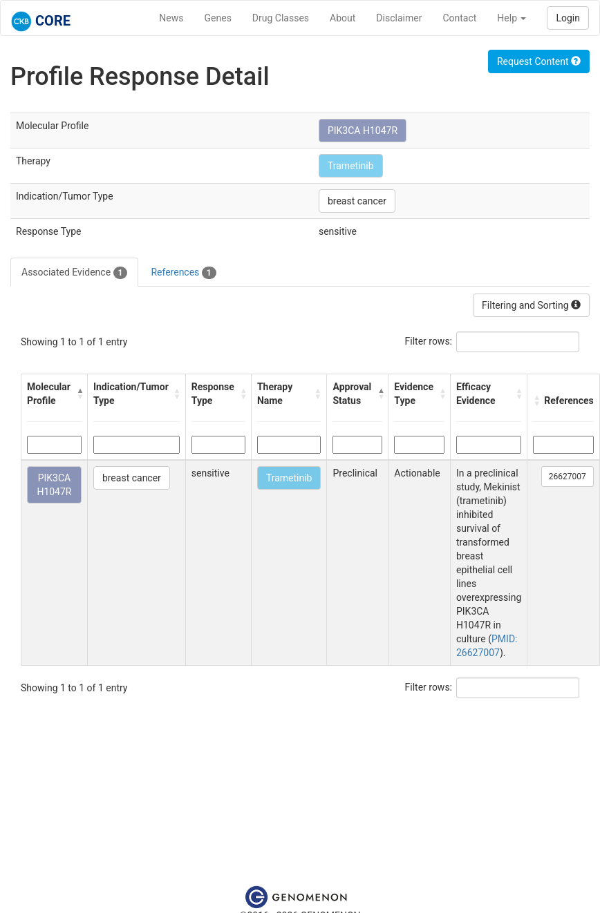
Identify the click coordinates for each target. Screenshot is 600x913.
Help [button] (511, 17)
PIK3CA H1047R (362, 130)
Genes (218, 17)
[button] (78, 394)
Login (568, 17)
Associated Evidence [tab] (74, 273)
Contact (459, 17)
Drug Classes (280, 17)
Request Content (539, 61)
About (342, 17)
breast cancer (357, 200)
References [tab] (183, 273)
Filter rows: (429, 341)
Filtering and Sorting (531, 305)
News (171, 17)
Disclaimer (399, 17)
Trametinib (351, 165)
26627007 (567, 476)
